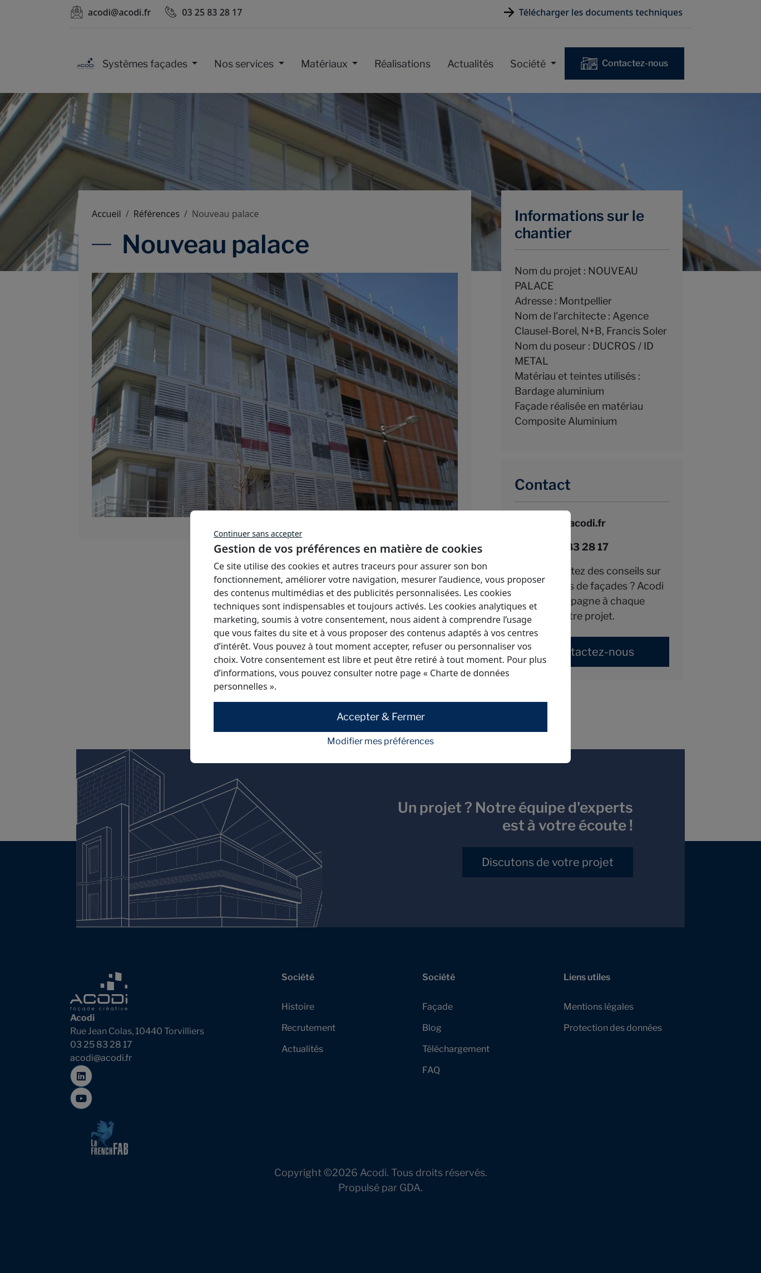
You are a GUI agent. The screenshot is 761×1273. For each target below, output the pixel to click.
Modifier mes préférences (380, 741)
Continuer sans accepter (258, 533)
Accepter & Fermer (381, 716)
